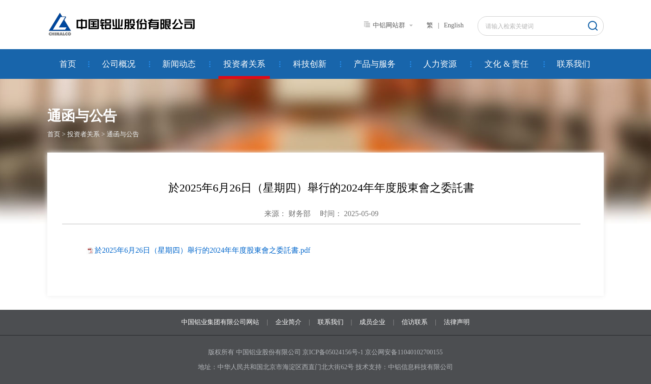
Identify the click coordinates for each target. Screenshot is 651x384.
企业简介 (288, 322)
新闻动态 (179, 64)
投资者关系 (244, 64)
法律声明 (457, 322)
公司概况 (118, 64)
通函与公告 (123, 134)
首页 (67, 64)
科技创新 (309, 64)
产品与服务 (375, 64)
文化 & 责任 (507, 64)
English (454, 25)
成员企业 (372, 322)
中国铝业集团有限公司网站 (220, 322)
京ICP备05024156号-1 (332, 352)
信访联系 (415, 322)
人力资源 (440, 64)
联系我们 (573, 64)
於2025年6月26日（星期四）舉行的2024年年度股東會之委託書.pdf (202, 250)
